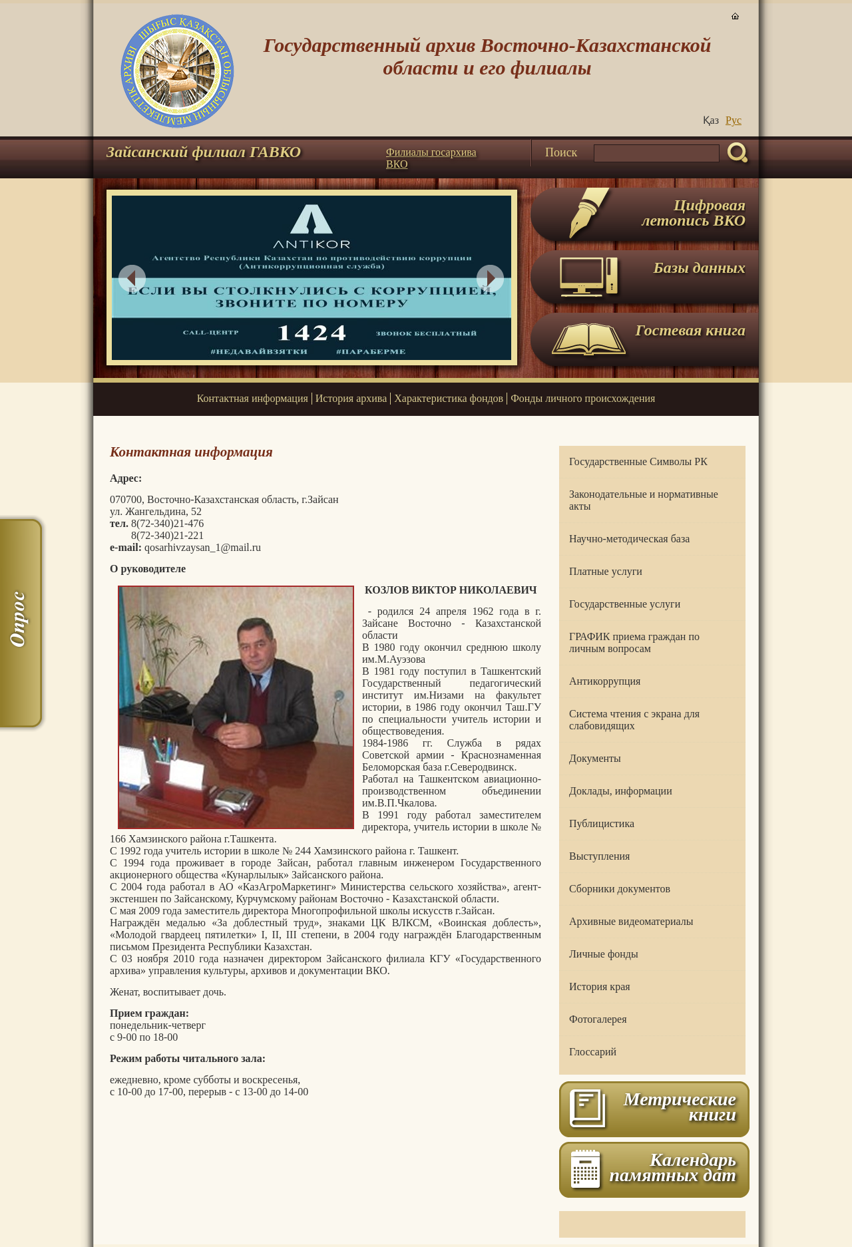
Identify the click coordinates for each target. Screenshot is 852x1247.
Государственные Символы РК (638, 461)
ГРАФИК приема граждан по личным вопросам (634, 642)
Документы (595, 758)
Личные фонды (603, 954)
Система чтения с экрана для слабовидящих (634, 719)
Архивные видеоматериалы (631, 921)
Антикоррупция (604, 681)
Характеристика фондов (448, 398)
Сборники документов (619, 888)
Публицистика (601, 823)
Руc (734, 120)
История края (599, 986)
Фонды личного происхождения (583, 398)
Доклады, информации (620, 791)
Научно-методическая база (629, 538)
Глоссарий (592, 1051)
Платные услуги (605, 571)
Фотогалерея (598, 1019)
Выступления (599, 856)
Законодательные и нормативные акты (643, 500)
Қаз (711, 120)
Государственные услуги (624, 604)
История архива (351, 398)
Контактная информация (252, 398)
